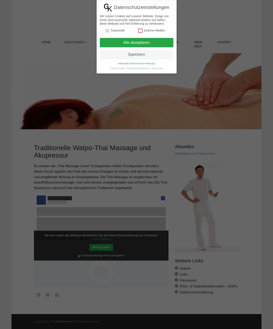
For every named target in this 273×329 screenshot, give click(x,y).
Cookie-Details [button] (117, 64)
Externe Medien (151, 27)
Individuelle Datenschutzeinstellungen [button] (136, 59)
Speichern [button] (136, 51)
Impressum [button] (157, 64)
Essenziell (115, 27)
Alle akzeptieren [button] (136, 39)
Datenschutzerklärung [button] (138, 64)
